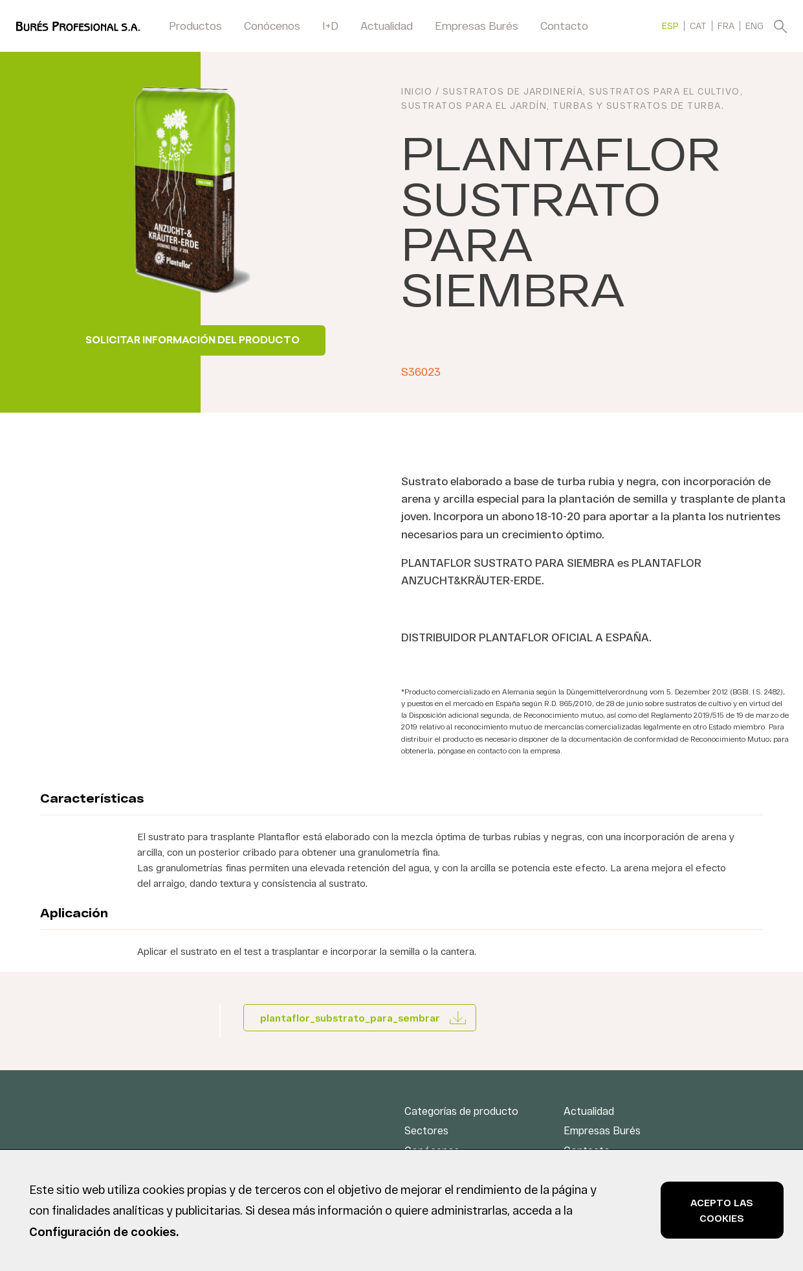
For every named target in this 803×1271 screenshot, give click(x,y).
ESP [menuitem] (670, 26)
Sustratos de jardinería (513, 92)
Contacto (564, 25)
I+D (330, 25)
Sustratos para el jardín (474, 107)
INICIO (416, 92)
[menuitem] (670, 25)
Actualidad (386, 25)
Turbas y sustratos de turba (637, 107)
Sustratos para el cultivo (664, 92)
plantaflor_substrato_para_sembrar (350, 1018)
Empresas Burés (476, 25)
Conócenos (272, 25)
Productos (195, 25)
